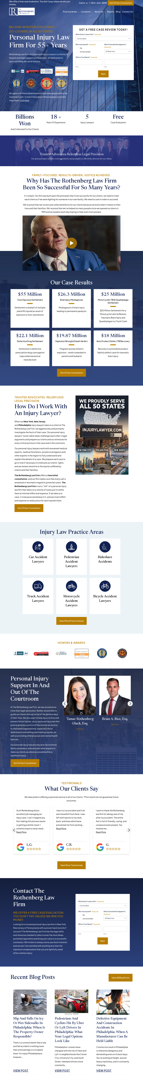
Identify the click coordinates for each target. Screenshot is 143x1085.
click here (24, 100)
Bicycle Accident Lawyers (105, 599)
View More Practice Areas (71, 621)
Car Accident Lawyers (38, 559)
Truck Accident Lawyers (38, 599)
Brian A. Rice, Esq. (115, 719)
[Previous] (64, 703)
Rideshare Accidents (105, 559)
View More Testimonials (71, 865)
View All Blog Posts (120, 977)
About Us (99, 11)
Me (81, 48)
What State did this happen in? (115, 45)
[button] (79, 11)
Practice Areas (70, 11)
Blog (118, 11)
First (77, 67)
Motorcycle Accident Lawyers (71, 601)
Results (110, 11)
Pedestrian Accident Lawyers (71, 562)
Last (105, 67)
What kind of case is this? (88, 34)
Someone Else (85, 52)
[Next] (130, 703)
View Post (20, 1070)
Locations (85, 11)
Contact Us (127, 11)
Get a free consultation (71, 372)
